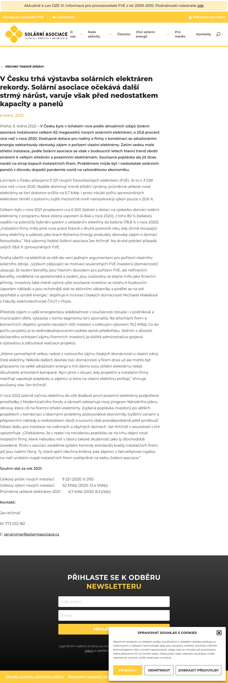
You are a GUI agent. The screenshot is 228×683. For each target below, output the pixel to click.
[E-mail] (114, 615)
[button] (219, 633)
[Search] (218, 34)
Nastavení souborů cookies (92, 677)
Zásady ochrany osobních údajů (34, 677)
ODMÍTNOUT (159, 670)
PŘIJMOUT (127, 670)
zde (200, 6)
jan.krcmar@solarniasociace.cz (31, 534)
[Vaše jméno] (114, 601)
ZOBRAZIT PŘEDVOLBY (198, 670)
